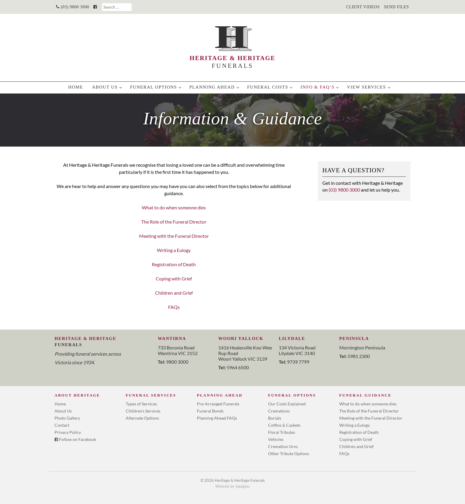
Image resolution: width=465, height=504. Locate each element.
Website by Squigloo (232, 486)
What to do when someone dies (174, 207)
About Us (104, 87)
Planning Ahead (212, 87)
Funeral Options (153, 87)
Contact (62, 425)
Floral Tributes (281, 432)
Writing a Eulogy (174, 250)
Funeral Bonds (210, 410)
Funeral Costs (267, 87)
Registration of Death (174, 264)
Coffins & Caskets (284, 425)
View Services (366, 87)
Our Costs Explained (287, 403)
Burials (274, 417)
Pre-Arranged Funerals (218, 403)
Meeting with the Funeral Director (174, 236)
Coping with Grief (174, 278)
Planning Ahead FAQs (217, 417)
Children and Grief (174, 293)
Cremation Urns (283, 446)
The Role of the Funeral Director (173, 221)
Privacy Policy (68, 432)
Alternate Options (142, 417)
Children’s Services (143, 410)
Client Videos (363, 7)
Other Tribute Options (288, 453)
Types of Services (141, 403)
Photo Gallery (67, 417)
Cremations (279, 410)
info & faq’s (318, 87)
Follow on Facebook (75, 439)
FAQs (174, 307)
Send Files (396, 7)
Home (75, 87)
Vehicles (276, 439)
